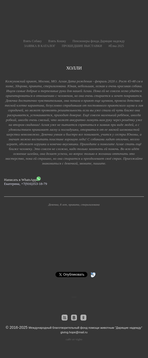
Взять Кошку (57, 41)
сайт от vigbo (74, 339)
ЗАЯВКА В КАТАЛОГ (39, 46)
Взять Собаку (32, 41)
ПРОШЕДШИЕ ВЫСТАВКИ (82, 46)
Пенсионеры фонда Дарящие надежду (99, 41)
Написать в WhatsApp (22, 179)
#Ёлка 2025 (116, 46)
